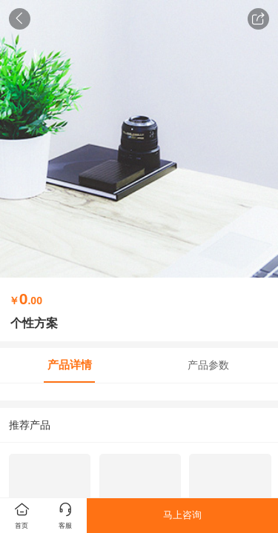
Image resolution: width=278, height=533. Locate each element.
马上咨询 (182, 514)
